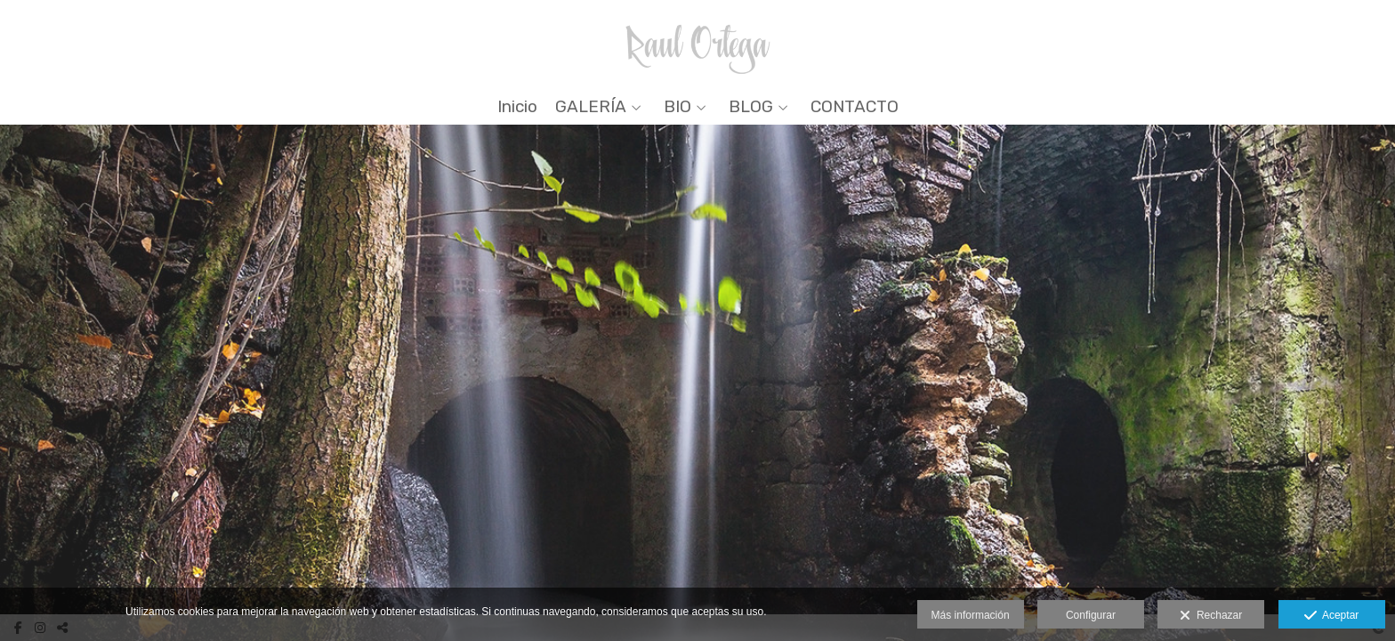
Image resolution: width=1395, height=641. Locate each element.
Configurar (1091, 615)
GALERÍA (590, 107)
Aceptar (1331, 616)
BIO (677, 107)
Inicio (517, 107)
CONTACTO (854, 107)
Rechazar (1211, 616)
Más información (970, 615)
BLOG (751, 107)
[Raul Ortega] (698, 42)
